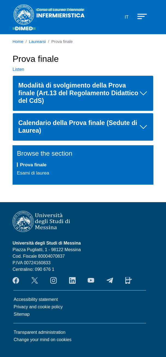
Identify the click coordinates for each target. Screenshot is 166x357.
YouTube (91, 280)
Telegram (109, 280)
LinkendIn (72, 280)
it (127, 17)
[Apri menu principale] (139, 16)
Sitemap (22, 314)
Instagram (53, 280)
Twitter (34, 280)
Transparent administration (40, 332)
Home (18, 41)
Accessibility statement (36, 299)
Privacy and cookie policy (38, 306)
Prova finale (33, 164)
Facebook (16, 280)
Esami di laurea (33, 173)
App (128, 280)
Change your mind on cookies (43, 339)
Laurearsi (37, 41)
